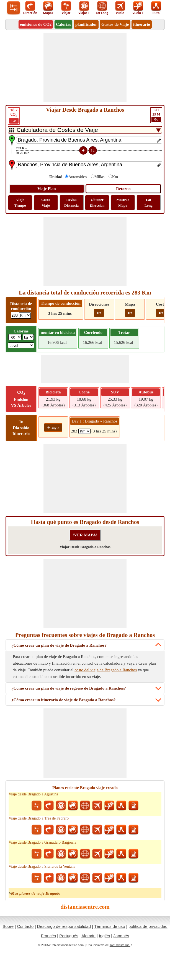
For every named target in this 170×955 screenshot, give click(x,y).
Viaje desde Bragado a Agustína (33, 794)
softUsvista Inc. (120, 945)
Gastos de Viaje (115, 24)
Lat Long (149, 203)
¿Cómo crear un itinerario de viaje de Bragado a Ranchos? (63, 700)
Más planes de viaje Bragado (35, 893)
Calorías (63, 24)
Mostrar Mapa (122, 203)
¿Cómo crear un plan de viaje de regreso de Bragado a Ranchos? (68, 688)
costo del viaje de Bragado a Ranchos (105, 670)
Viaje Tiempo (20, 203)
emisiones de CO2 (35, 24)
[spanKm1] (84, 431)
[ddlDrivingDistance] (25, 315)
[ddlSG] (21, 345)
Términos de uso (109, 926)
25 (156, 115)
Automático (77, 177)
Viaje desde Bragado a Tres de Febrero (39, 818)
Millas (99, 177)
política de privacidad (148, 926)
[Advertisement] (85, 67)
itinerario (141, 24)
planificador (86, 24)
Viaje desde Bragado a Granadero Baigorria (42, 842)
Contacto (25, 926)
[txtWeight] (15, 337)
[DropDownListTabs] (85, 130)
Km (115, 177)
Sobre (8, 926)
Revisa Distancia (71, 203)
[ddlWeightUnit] (28, 337)
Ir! (99, 313)
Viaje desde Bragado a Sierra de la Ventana (42, 866)
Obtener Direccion (97, 203)
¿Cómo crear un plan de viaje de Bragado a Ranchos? (59, 645)
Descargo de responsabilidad (64, 926)
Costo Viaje (45, 203)
